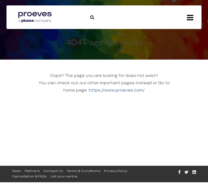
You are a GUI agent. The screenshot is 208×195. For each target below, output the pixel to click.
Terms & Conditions (83, 171)
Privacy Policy (115, 171)
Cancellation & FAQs (29, 176)
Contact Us (53, 171)
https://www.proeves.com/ (117, 90)
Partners (32, 171)
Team (16, 171)
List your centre (63, 176)
